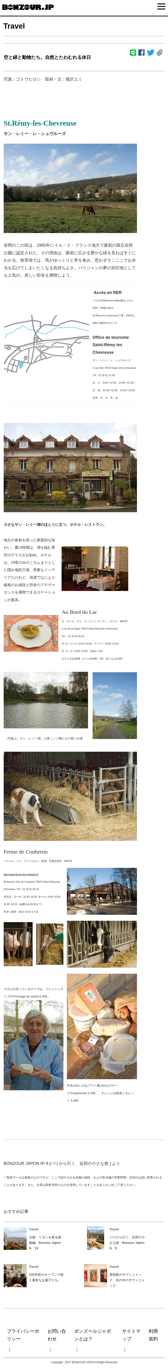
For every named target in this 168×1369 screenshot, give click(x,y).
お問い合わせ (57, 1335)
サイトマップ (131, 1335)
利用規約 (153, 1335)
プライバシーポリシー (23, 1335)
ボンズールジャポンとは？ (92, 1335)
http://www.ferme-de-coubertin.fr (21, 874)
